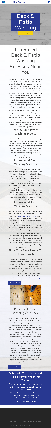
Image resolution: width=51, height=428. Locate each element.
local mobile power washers (27, 216)
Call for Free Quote (18, 2)
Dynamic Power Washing (31, 278)
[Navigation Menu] (49, 2)
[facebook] (30, 425)
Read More (16, 283)
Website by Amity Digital (34, 421)
